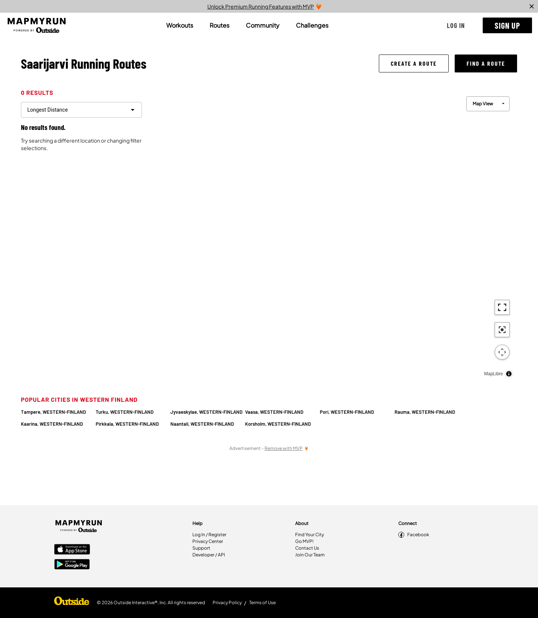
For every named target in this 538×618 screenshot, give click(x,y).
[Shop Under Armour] (71, 602)
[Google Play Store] (72, 565)
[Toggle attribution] (508, 373)
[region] (332, 235)
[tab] (180, 25)
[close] (532, 6)
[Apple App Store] (72, 550)
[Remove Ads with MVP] (287, 448)
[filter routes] (81, 109)
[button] (456, 25)
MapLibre (493, 373)
